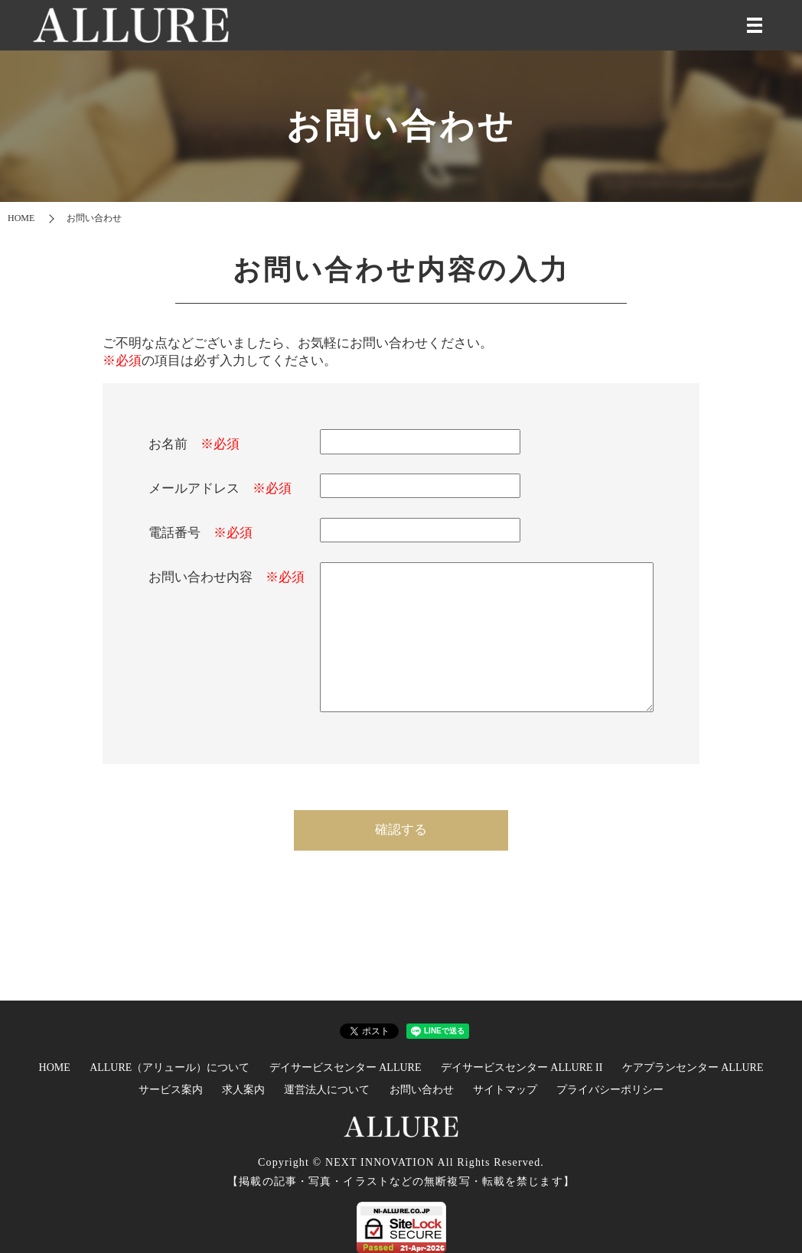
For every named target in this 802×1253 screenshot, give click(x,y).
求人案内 (243, 1089)
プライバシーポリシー (609, 1089)
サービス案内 (171, 1089)
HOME (21, 218)
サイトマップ (505, 1089)
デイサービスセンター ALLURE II (522, 1067)
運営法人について (327, 1089)
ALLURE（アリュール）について (169, 1067)
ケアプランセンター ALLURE (693, 1067)
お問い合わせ (422, 1089)
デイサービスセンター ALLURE (345, 1067)
